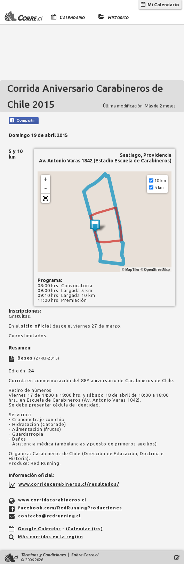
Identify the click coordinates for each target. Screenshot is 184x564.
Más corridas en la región (50, 536)
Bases (25, 357)
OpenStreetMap (157, 270)
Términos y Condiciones (43, 555)
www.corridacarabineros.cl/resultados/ (68, 484)
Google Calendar (39, 528)
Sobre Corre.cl (84, 555)
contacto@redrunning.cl (49, 515)
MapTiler (132, 270)
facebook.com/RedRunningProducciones (70, 507)
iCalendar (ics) (84, 528)
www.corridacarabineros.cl (52, 499)
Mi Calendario (160, 4)
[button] (45, 198)
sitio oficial (36, 325)
